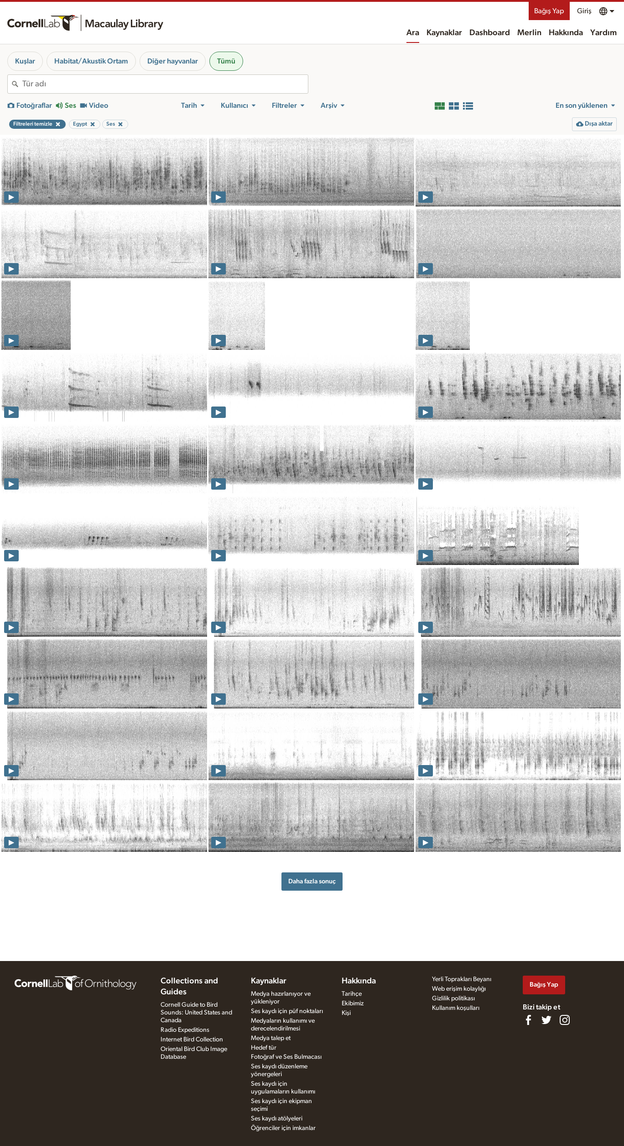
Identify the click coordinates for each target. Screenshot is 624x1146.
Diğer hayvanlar (172, 61)
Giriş (584, 11)
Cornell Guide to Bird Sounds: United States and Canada (196, 1013)
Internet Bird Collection (192, 1039)
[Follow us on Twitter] (546, 1019)
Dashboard (489, 33)
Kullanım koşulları (455, 1008)
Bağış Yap (549, 11)
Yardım (603, 33)
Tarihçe (352, 994)
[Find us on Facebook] (528, 1019)
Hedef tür (263, 1048)
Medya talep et (271, 1038)
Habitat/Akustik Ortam (91, 61)
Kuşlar (25, 61)
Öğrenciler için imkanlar (283, 1128)
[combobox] (165, 84)
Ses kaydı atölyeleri (276, 1118)
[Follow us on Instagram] (564, 1019)
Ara (412, 33)
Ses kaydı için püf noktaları (287, 1011)
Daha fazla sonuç (312, 881)
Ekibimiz (353, 1003)
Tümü (226, 61)
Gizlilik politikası (453, 998)
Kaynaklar (444, 33)
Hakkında (566, 33)
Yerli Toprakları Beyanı (461, 979)
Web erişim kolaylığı (459, 989)
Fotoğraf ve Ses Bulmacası (286, 1057)
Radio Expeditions (185, 1030)
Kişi (346, 1013)
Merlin (529, 33)
